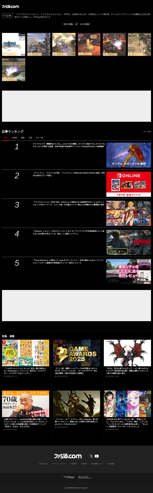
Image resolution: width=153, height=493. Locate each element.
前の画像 (68, 24)
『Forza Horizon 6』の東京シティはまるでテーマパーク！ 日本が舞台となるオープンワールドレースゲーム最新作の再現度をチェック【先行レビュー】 (68, 261)
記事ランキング (13, 131)
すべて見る (147, 131)
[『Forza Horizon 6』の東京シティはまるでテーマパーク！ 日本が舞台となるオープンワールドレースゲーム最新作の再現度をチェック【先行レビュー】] (128, 271)
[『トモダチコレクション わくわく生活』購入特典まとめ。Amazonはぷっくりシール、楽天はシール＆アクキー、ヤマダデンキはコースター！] (25, 353)
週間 (22, 138)
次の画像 (84, 24)
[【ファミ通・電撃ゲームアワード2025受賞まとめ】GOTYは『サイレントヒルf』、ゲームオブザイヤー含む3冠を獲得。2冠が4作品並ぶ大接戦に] (76, 353)
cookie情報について (97, 464)
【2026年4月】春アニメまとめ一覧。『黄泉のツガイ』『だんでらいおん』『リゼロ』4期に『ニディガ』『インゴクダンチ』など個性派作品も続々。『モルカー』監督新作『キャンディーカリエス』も (127, 423)
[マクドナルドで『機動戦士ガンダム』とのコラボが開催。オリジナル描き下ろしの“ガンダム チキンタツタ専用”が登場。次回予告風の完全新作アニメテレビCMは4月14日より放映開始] (128, 155)
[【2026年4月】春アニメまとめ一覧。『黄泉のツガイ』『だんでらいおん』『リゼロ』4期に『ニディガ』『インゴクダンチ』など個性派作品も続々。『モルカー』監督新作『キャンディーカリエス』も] (127, 404)
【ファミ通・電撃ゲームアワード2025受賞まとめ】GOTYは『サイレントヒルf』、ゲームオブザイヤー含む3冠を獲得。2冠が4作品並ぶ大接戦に (76, 370)
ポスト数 (39, 138)
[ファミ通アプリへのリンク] (69, 477)
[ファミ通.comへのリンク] (10, 6)
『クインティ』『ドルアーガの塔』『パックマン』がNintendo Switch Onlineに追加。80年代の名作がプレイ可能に (69, 174)
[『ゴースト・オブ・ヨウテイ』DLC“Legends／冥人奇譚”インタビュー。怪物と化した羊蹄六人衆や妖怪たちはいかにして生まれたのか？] (76, 404)
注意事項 (84, 464)
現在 (5, 138)
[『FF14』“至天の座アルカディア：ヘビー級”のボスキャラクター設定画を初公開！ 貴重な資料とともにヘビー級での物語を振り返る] (127, 353)
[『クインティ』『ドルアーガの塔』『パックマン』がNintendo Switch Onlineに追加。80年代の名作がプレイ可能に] (128, 184)
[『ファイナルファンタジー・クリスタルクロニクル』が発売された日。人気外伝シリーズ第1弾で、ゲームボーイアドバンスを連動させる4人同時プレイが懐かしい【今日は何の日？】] (13, 44)
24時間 (14, 138)
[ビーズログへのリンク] (84, 477)
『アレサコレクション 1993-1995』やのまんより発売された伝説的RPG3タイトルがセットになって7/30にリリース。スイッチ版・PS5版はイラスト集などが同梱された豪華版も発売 (68, 203)
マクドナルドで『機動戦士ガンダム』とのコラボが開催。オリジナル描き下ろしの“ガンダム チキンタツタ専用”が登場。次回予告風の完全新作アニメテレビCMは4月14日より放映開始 (69, 145)
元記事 (7, 16)
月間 (30, 138)
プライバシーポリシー (59, 464)
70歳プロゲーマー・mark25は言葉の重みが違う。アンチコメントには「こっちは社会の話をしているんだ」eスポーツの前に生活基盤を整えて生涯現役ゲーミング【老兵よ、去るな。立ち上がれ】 (25, 423)
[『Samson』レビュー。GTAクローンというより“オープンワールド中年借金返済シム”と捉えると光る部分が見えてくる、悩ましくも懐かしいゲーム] (128, 242)
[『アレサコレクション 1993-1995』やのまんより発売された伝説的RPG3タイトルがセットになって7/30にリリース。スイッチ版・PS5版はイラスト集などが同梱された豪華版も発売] (128, 213)
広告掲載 (111, 464)
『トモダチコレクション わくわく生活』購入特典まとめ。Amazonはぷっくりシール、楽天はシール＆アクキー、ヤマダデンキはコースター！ (25, 370)
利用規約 (74, 464)
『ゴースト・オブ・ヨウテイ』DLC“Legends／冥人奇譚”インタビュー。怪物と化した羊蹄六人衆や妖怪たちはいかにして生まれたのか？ (76, 421)
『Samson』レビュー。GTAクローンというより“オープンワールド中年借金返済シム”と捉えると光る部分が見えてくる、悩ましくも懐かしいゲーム (68, 232)
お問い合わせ (43, 464)
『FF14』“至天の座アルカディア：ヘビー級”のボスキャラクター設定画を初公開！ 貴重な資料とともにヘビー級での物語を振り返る (127, 370)
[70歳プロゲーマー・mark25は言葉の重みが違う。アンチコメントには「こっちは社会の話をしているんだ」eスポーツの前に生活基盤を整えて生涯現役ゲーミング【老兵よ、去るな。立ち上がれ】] (25, 404)
